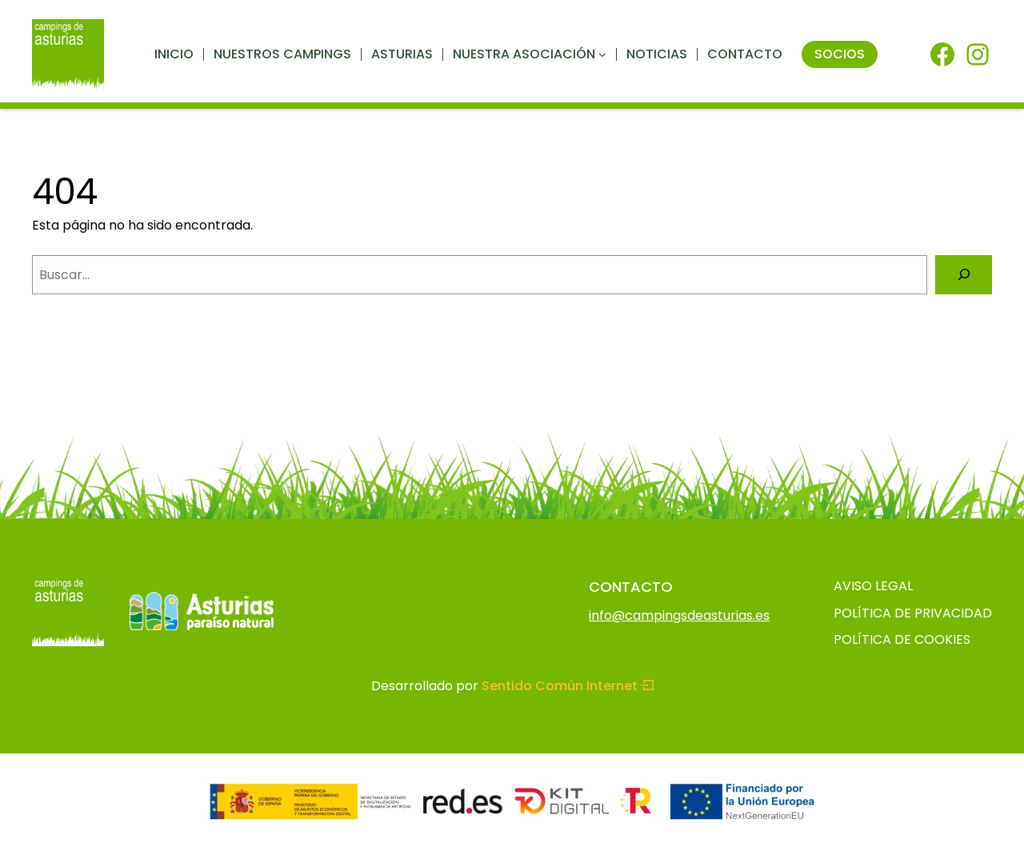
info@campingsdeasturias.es (679, 615)
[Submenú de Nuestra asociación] (602, 54)
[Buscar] (963, 274)
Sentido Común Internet (568, 686)
